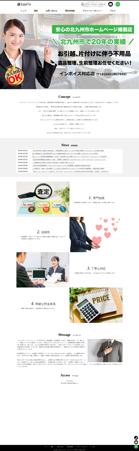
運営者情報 (70, 446)
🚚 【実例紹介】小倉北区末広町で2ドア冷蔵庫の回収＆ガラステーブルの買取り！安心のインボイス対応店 (65, 153)
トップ (45, 446)
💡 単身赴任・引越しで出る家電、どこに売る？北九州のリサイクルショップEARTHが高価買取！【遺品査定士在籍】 (68, 168)
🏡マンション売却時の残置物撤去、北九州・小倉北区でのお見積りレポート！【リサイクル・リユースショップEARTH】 (69, 156)
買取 (52, 446)
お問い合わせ (60, 446)
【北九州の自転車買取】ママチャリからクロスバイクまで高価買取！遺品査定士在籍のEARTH (61, 165)
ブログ (93, 446)
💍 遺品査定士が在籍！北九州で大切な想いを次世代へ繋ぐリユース (53, 162)
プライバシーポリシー (82, 446)
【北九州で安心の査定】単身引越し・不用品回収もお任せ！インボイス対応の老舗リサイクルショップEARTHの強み (68, 150)
